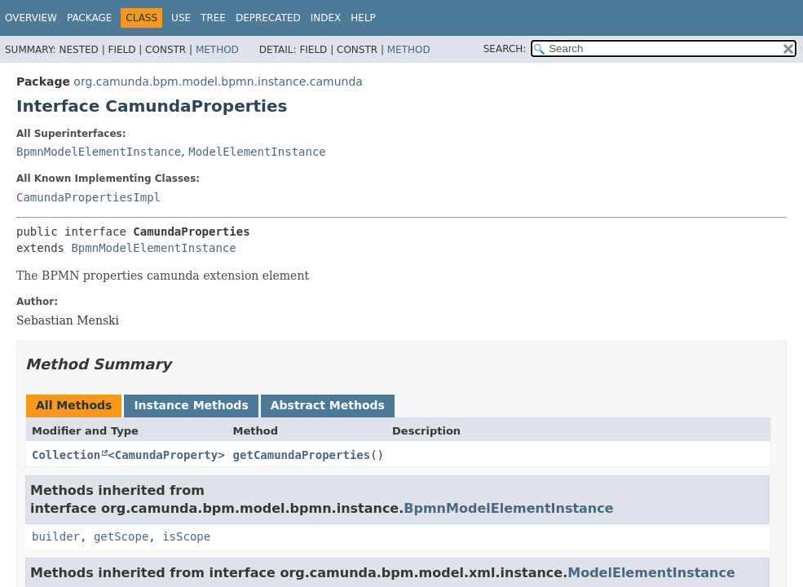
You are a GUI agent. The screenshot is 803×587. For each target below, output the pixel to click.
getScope (121, 536)
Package (89, 18)
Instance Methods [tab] (191, 405)
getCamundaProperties (302, 454)
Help (363, 18)
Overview (31, 18)
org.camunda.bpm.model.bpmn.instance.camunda (218, 81)
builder (56, 536)
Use (181, 18)
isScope (186, 536)
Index (326, 18)
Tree (213, 18)
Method (217, 49)
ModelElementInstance (257, 151)
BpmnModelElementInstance (98, 151)
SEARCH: (505, 49)
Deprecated (268, 18)
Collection (66, 454)
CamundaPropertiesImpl (88, 197)
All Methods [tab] (74, 405)
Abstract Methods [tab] (328, 405)
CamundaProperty (166, 454)
